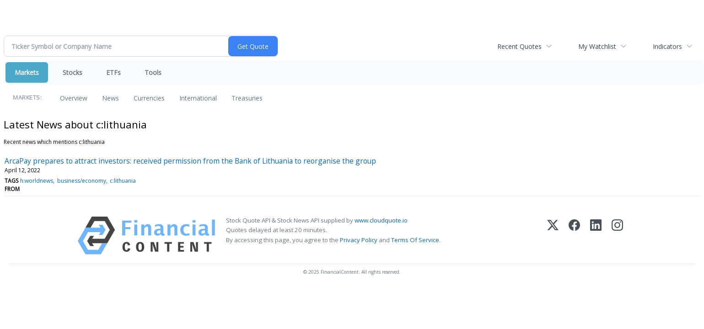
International (198, 98)
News (110, 98)
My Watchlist (597, 46)
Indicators (667, 46)
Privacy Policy (358, 240)
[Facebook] (574, 235)
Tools (153, 72)
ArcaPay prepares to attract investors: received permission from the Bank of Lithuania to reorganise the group (190, 161)
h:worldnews (36, 181)
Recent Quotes (519, 46)
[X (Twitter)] (552, 235)
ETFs (113, 72)
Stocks (72, 72)
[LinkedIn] (595, 235)
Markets (27, 72)
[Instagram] (617, 235)
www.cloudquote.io (381, 220)
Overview (73, 98)
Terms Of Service (415, 240)
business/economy (81, 181)
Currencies (149, 98)
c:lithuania (123, 181)
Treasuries (247, 98)
